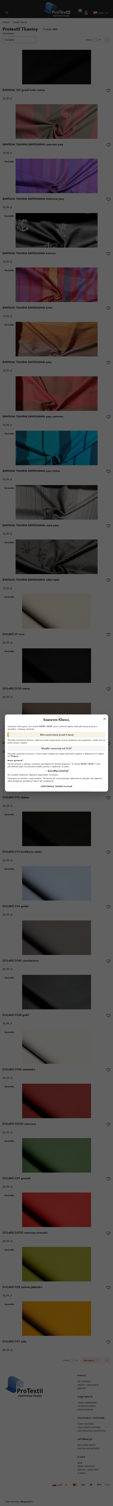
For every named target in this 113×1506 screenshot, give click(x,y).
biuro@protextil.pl (58, 770)
